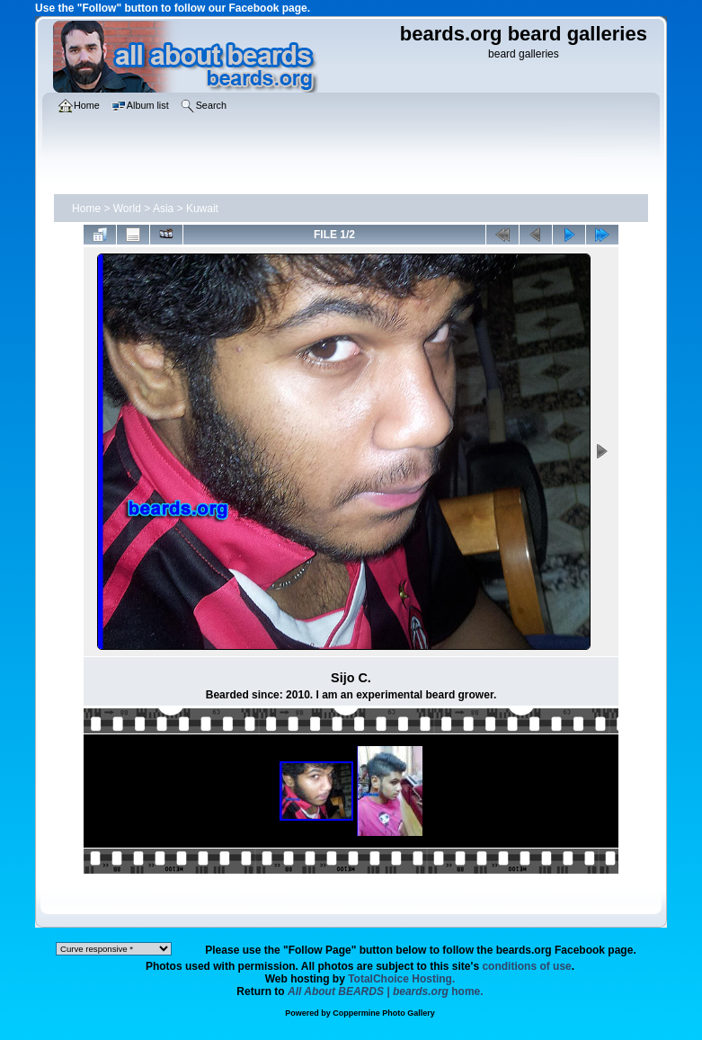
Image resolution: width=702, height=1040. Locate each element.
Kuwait (202, 208)
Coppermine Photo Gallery (384, 1013)
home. (386, 991)
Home (86, 208)
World (127, 208)
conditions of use (526, 966)
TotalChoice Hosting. (401, 979)
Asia (163, 208)
